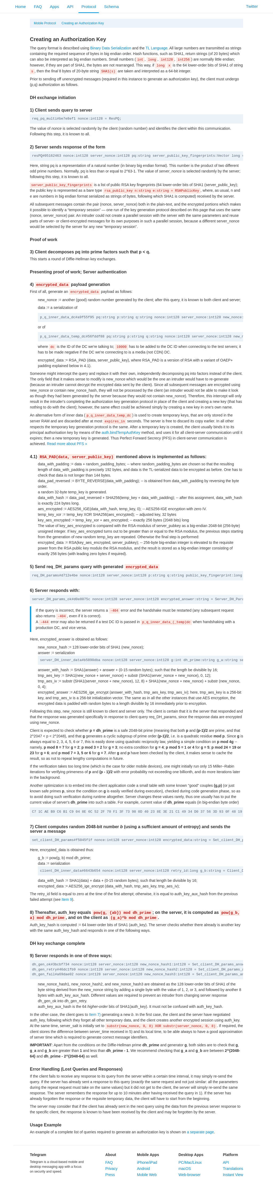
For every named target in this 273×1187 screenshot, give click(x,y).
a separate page (200, 1132)
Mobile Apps (148, 1155)
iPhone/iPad (147, 1162)
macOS (184, 1168)
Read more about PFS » (67, 444)
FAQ (38, 6)
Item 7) (95, 1014)
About (110, 1155)
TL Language (156, 48)
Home (20, 6)
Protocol (88, 6)
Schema (111, 6)
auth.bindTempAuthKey (121, 432)
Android (143, 1168)
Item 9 (67, 899)
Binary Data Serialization (110, 48)
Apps (54, 6)
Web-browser (189, 1175)
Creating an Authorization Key (83, 23)
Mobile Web (147, 1175)
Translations (233, 1168)
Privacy (111, 1168)
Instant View (233, 1175)
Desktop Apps (190, 1155)
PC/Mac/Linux (190, 1162)
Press (110, 1175)
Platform (230, 1155)
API (70, 6)
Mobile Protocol (45, 23)
